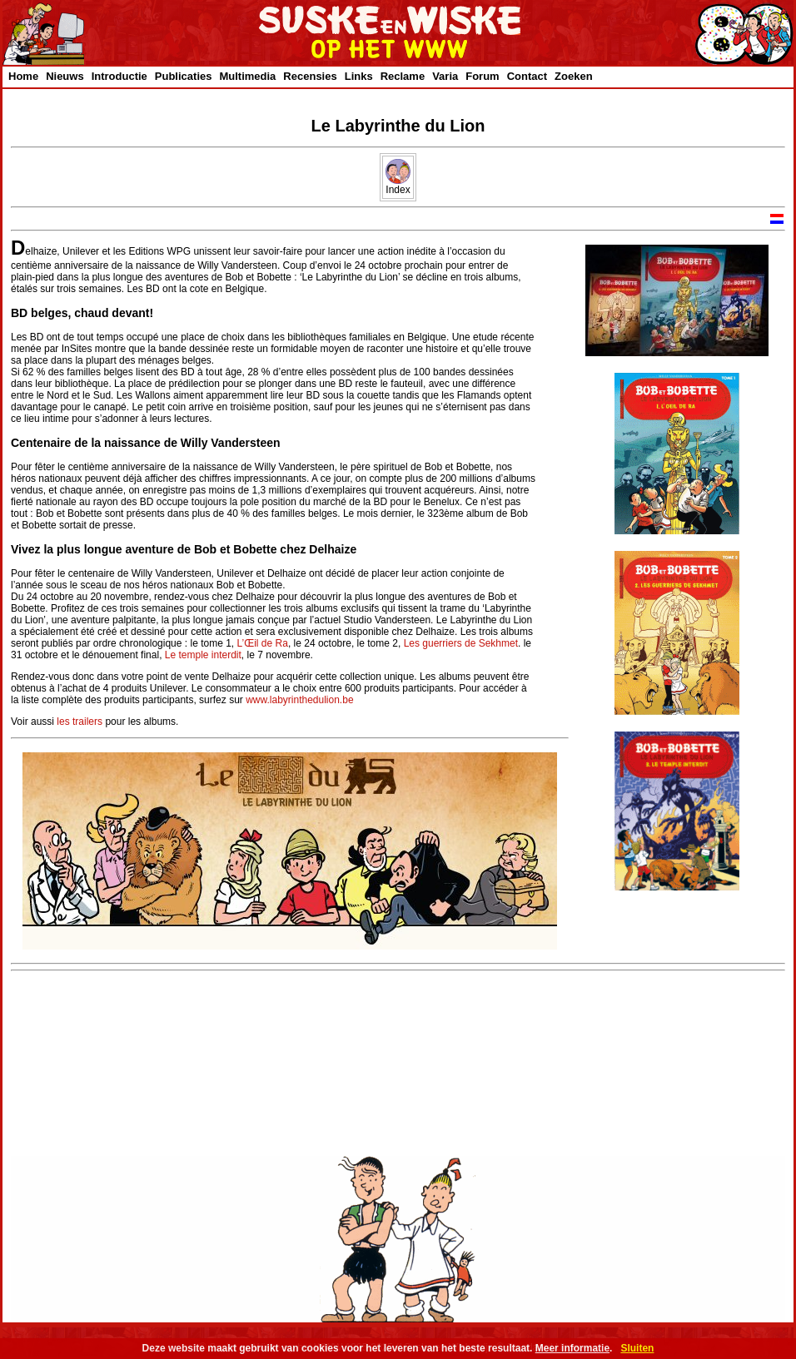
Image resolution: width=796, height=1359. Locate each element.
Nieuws (65, 76)
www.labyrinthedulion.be (299, 700)
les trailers (79, 721)
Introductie (119, 76)
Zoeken (574, 76)
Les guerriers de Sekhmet (461, 643)
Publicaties (183, 76)
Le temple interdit (203, 655)
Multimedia (247, 76)
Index (398, 185)
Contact (527, 76)
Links (359, 76)
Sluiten (637, 1348)
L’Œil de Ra (262, 643)
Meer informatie (572, 1348)
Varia (445, 76)
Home (23, 76)
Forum (482, 76)
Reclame (403, 76)
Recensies (309, 76)
